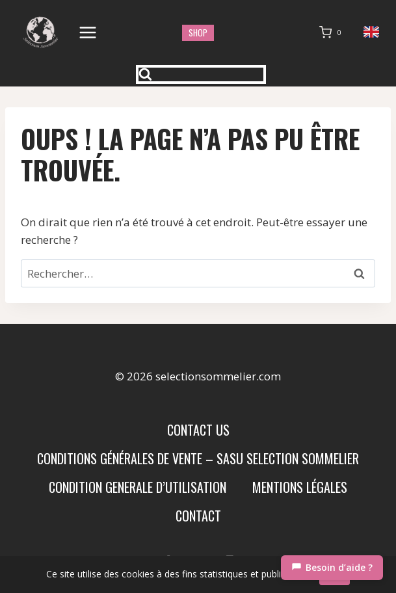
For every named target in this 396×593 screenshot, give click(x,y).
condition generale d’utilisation (137, 487)
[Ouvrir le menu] (88, 32)
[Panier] (333, 32)
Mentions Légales (299, 487)
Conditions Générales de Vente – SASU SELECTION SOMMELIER (198, 458)
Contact (198, 515)
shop (198, 32)
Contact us (198, 430)
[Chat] (332, 567)
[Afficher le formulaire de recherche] (201, 74)
